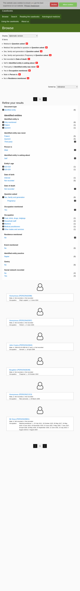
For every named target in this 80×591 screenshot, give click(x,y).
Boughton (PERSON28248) (19, 370)
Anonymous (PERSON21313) (20, 394)
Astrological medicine (51, 17)
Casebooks (7, 11)
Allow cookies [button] (68, 4)
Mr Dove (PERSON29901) (19, 419)
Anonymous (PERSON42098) (20, 296)
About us (25, 21)
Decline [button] (54, 4)
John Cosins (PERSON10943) (20, 345)
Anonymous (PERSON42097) (20, 320)
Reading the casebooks (29, 17)
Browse (5, 17)
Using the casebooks (10, 21)
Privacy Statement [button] (31, 6)
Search (14, 17)
